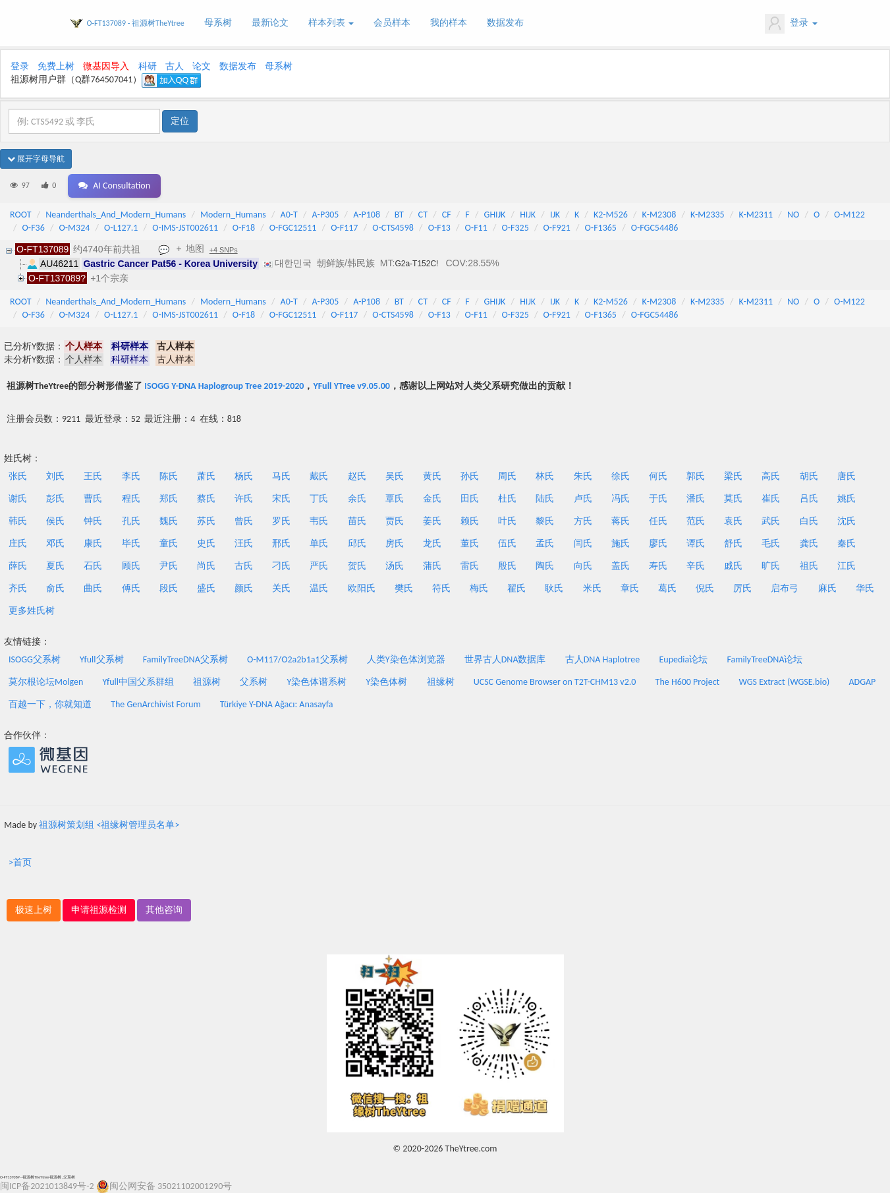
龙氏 (432, 543)
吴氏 (394, 476)
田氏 (469, 498)
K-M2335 (707, 214)
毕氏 (131, 543)
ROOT (20, 214)
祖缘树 (441, 681)
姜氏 (432, 521)
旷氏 (771, 565)
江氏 (846, 565)
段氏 (168, 588)
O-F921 (556, 227)
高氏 (771, 476)
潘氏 (695, 498)
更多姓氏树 (32, 610)
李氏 (131, 476)
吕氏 (809, 498)
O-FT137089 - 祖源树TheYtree (135, 23)
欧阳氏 (361, 588)
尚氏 (206, 565)
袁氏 (733, 521)
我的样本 (448, 22)
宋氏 (281, 498)
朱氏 (583, 476)
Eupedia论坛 (683, 659)
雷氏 (469, 565)
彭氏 (55, 498)
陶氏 (545, 565)
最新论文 (270, 22)
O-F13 (439, 227)
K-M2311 (755, 214)
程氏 (131, 498)
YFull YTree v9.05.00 (351, 386)
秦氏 (846, 543)
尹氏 (168, 565)
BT (399, 214)
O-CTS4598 (393, 227)
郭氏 (695, 476)
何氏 (658, 476)
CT (423, 214)
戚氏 (733, 565)
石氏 (93, 565)
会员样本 (392, 22)
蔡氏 (206, 498)
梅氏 (479, 588)
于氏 (658, 498)
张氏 (18, 476)
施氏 (620, 543)
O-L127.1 (121, 227)
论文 (201, 66)
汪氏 (244, 543)
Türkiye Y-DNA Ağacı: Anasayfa (276, 704)
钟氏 (93, 521)
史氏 (206, 543)
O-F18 (244, 227)
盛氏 (206, 588)
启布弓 (784, 588)
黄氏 (432, 476)
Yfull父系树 (101, 659)
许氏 (244, 498)
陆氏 (545, 498)
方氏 (583, 521)
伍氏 (507, 543)
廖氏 (658, 543)
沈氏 (846, 521)
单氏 (319, 543)
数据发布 (505, 22)
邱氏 (357, 543)
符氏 (441, 588)
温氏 (319, 588)
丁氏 (319, 498)
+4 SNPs (223, 250)
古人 (174, 66)
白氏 (809, 521)
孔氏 (131, 521)
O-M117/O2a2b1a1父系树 (297, 659)
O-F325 (515, 227)
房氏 (394, 543)
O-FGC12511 (293, 227)
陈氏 (168, 476)
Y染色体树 (387, 681)
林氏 (545, 476)
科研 (147, 66)
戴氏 (319, 476)
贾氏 (394, 521)
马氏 (281, 476)
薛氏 (18, 565)
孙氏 (469, 476)
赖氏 (469, 521)
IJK (555, 214)
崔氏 (771, 498)
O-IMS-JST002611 (185, 227)
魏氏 (168, 521)
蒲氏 (432, 565)
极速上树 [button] (33, 910)
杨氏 (244, 476)
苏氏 (206, 521)
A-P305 (325, 214)
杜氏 (507, 498)
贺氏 (357, 565)
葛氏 (667, 588)
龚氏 (809, 543)
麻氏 (827, 588)
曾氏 (244, 521)
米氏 (592, 588)
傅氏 (131, 588)
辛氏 (695, 565)
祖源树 (207, 681)
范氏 (695, 521)
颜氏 (244, 588)
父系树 (253, 681)
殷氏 (507, 565)
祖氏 (809, 565)
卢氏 (583, 498)
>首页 (20, 862)
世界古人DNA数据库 (505, 659)
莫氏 (733, 498)
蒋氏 (620, 521)
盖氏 (620, 565)
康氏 (93, 543)
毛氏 (771, 543)
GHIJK (495, 214)
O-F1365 (601, 227)
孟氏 (545, 543)
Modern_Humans (233, 214)
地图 (195, 248)
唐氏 (846, 476)
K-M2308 (659, 214)
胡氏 (809, 476)
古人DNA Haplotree (602, 659)
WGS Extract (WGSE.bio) (783, 681)
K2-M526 (611, 214)
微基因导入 (106, 66)
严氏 (319, 565)
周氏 (507, 476)
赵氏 (357, 476)
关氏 (281, 588)
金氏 (432, 498)
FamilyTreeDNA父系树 (185, 659)
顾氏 (131, 565)
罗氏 (281, 521)
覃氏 (394, 498)
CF (446, 214)
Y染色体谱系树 (317, 681)
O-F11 (476, 227)
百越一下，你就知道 (50, 704)
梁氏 (733, 476)
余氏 (357, 498)
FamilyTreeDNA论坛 (764, 659)
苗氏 (357, 521)
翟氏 (516, 588)
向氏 (583, 565)
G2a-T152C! (416, 263)
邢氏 (281, 543)
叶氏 (507, 521)
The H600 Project (687, 681)
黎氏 (545, 521)
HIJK (528, 214)
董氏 (469, 543)
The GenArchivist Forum (155, 704)
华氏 (865, 588)
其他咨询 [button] (164, 910)
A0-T (289, 214)
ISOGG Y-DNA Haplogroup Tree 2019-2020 (224, 386)
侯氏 (55, 521)
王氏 (93, 476)
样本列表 (331, 22)
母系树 (218, 22)
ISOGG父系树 (35, 659)
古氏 (244, 565)
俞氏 (55, 588)
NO (793, 214)
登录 (791, 24)
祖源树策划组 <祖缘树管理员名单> (109, 824)
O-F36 (33, 227)
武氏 (771, 521)
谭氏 (695, 543)
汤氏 (394, 565)
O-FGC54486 (655, 227)
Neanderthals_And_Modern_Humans (115, 214)
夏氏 (55, 565)
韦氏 (319, 521)
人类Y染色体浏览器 (406, 659)
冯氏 (620, 498)
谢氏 (18, 498)
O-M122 (849, 214)
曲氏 (93, 588)
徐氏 (620, 476)
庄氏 (18, 543)
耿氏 (554, 588)
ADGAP (862, 681)
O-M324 (74, 227)
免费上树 (56, 66)
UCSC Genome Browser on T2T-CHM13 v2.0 (555, 681)
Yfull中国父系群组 (138, 681)
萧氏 (206, 476)
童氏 (168, 543)
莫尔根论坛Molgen (46, 681)
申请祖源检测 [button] (98, 910)
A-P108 (366, 214)
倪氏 (705, 588)
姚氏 (846, 498)
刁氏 (281, 565)
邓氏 (55, 543)
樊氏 (404, 588)
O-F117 (344, 227)
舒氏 (733, 543)
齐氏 (18, 588)
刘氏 (55, 476)
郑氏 (168, 498)
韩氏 (18, 521)
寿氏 (658, 565)
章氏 (630, 588)
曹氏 (93, 498)
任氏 (658, 521)
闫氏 (583, 543)
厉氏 (742, 588)
